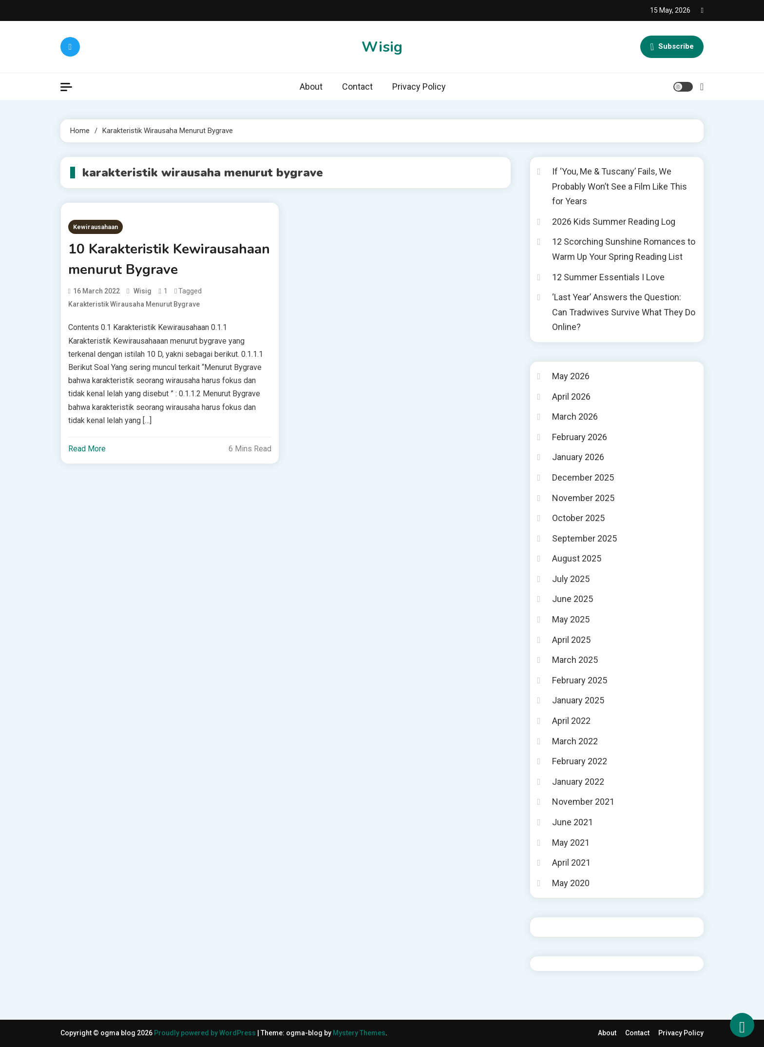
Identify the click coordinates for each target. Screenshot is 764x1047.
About (311, 86)
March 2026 (575, 416)
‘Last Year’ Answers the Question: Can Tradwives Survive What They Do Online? (623, 312)
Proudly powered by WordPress (205, 1033)
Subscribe (672, 47)
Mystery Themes (359, 1033)
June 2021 (572, 822)
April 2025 (571, 640)
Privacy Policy (419, 86)
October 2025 (578, 518)
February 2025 (579, 680)
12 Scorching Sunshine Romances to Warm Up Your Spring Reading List (623, 249)
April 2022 (571, 721)
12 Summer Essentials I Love (608, 277)
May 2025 (571, 619)
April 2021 (571, 862)
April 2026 (571, 396)
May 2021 (571, 842)
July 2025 (571, 579)
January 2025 (578, 700)
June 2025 (572, 599)
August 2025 (576, 558)
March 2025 (575, 660)
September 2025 (584, 538)
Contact (357, 86)
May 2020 (571, 883)
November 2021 (583, 801)
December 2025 (583, 477)
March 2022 (575, 741)
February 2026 (579, 437)
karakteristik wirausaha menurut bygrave (134, 304)
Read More (87, 448)
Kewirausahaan (95, 227)
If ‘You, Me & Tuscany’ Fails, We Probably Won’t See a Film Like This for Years (619, 186)
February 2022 (579, 761)
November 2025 (583, 498)
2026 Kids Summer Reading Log (613, 221)
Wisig (382, 47)
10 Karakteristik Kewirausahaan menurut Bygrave (169, 259)
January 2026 (578, 457)
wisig (143, 291)
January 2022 (578, 781)
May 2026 (571, 376)
